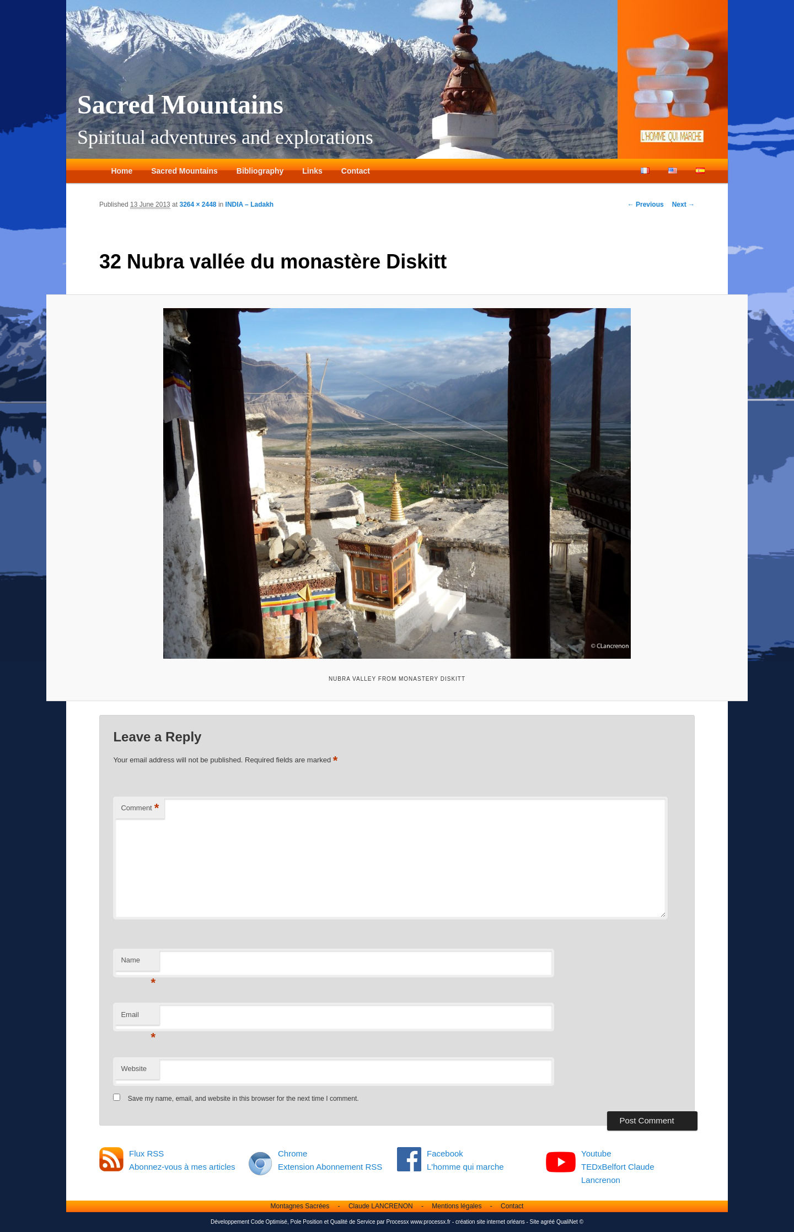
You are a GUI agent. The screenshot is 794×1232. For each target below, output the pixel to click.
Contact (355, 170)
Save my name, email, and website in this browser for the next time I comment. (243, 1098)
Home (121, 170)
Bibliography (260, 170)
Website (134, 1068)
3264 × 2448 (197, 204)
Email (138, 1017)
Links (312, 170)
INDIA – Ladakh (250, 204)
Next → (683, 204)
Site (534, 1222)
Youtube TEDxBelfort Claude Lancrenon (617, 1167)
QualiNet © (569, 1222)
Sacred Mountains (180, 104)
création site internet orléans (490, 1222)
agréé (548, 1222)
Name (138, 963)
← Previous (645, 204)
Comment (140, 808)
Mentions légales (456, 1206)
